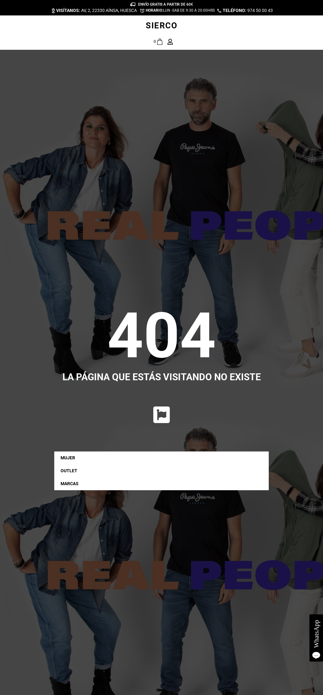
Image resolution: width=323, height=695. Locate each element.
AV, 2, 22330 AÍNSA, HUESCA (96, 10)
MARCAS (71, 484)
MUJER (69, 458)
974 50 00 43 (248, 10)
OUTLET (69, 470)
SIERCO (161, 25)
